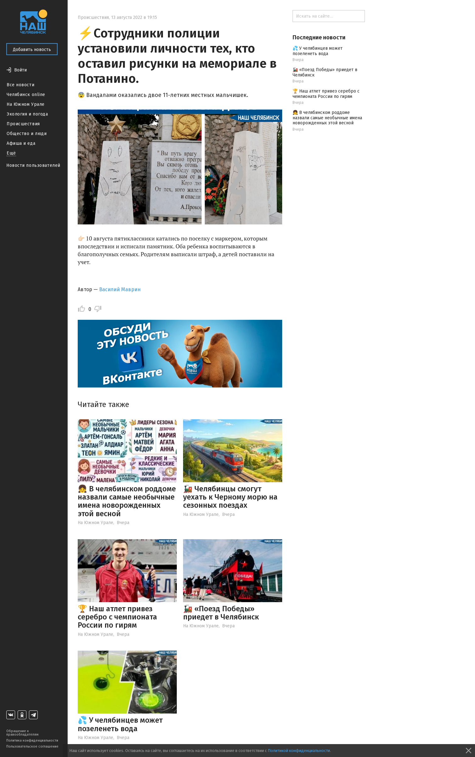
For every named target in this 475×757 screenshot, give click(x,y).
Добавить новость (32, 49)
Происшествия (23, 124)
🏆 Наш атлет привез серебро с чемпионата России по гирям (117, 617)
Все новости (20, 85)
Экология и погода (27, 114)
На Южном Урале (26, 104)
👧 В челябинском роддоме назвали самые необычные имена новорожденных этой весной (127, 501)
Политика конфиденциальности (32, 740)
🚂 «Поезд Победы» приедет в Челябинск (221, 612)
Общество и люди (27, 133)
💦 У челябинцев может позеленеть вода (120, 724)
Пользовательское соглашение (32, 746)
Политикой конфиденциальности (299, 750)
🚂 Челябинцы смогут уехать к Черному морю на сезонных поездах (230, 497)
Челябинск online (26, 94)
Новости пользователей (33, 165)
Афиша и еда (21, 143)
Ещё (11, 153)
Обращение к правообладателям (22, 732)
